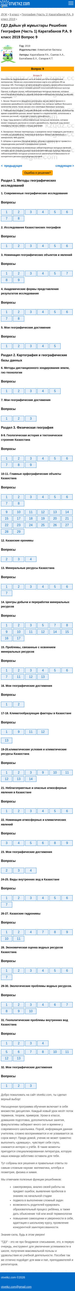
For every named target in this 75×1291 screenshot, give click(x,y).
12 (43, 512)
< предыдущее (11, 165)
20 (55, 518)
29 (19, 531)
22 (6, 525)
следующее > (64, 165)
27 (67, 525)
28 (6, 531)
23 (19, 525)
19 (43, 518)
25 (43, 525)
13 (55, 512)
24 (31, 525)
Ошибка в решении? (37, 172)
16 (6, 638)
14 (67, 512)
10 (19, 512)
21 (67, 518)
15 (6, 518)
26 (55, 525)
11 (31, 512)
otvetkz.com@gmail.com (16, 1286)
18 (31, 518)
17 (19, 518)
